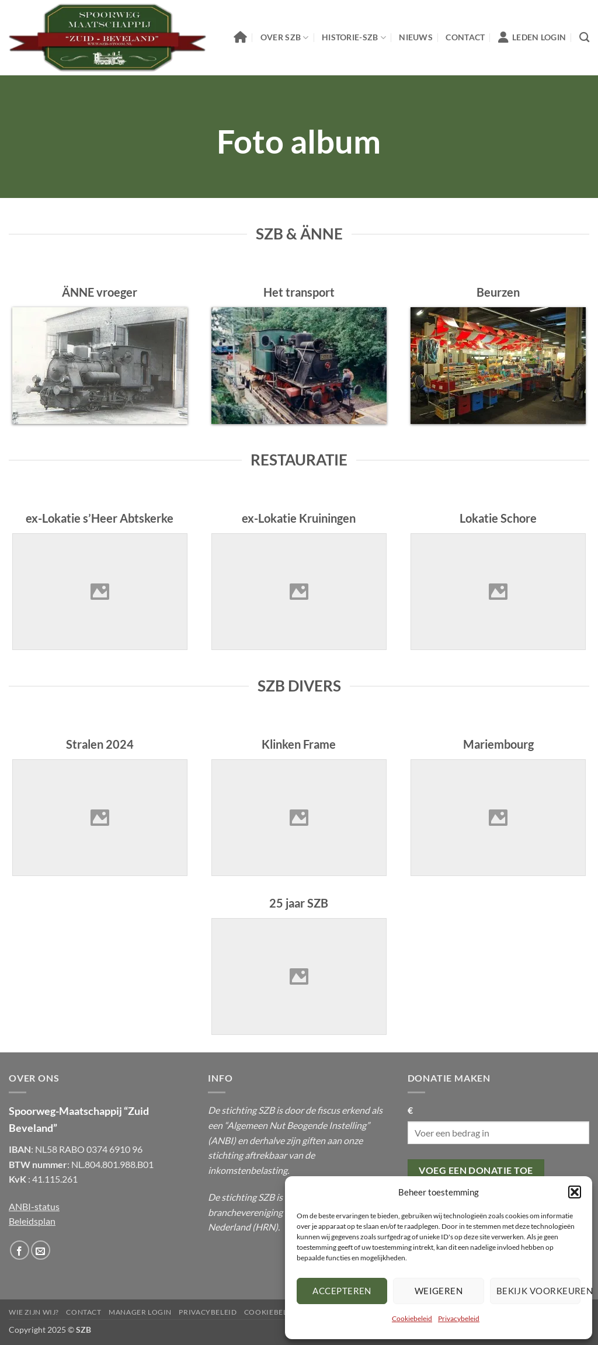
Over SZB (284, 37)
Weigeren (439, 1290)
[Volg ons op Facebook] (19, 1250)
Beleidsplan (32, 1220)
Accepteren (341, 1290)
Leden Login (532, 37)
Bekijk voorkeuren (538, 1290)
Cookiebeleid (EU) (280, 1312)
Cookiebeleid (412, 1318)
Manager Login (140, 1312)
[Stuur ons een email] (40, 1250)
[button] (574, 1192)
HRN (265, 1226)
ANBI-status (34, 1206)
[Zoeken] (584, 38)
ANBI (222, 1140)
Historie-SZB (354, 37)
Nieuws (416, 37)
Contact (465, 37)
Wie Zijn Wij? (34, 1312)
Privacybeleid (458, 1318)
